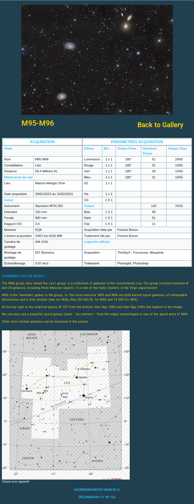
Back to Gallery (160, 125)
